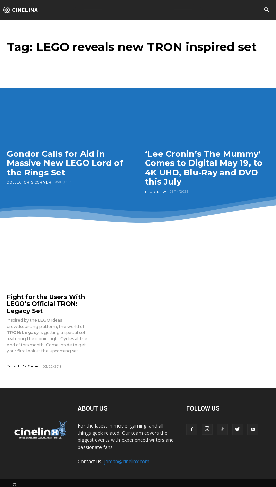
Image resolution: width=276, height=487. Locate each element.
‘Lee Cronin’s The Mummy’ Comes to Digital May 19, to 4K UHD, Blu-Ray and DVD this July (203, 168)
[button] (266, 10)
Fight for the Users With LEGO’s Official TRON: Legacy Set (47, 302)
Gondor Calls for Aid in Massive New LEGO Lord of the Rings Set (65, 163)
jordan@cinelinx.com (126, 457)
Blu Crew (154, 191)
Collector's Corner (26, 182)
